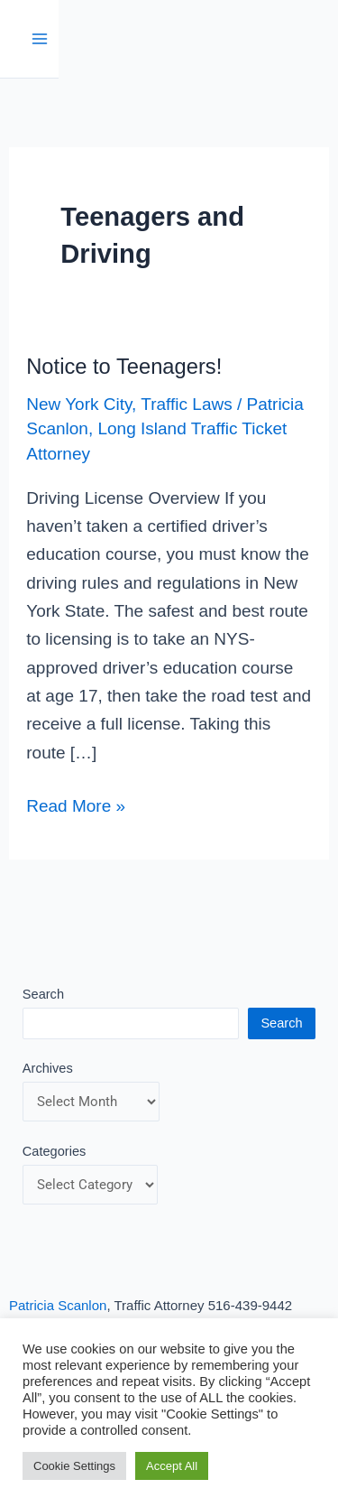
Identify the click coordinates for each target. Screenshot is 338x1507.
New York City (79, 404)
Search (43, 994)
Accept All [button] (171, 1466)
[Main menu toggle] (40, 39)
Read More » (75, 803)
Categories (55, 1151)
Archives (48, 1068)
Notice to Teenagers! (124, 366)
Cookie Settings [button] (74, 1466)
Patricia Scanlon (57, 1305)
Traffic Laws (186, 404)
